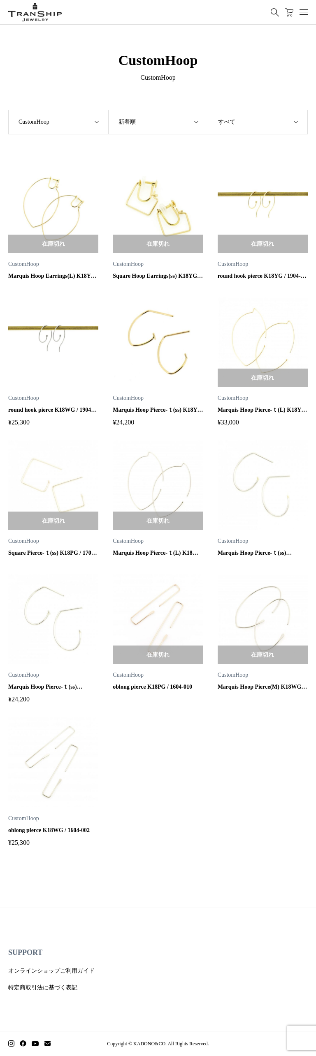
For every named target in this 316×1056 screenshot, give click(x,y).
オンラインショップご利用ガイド (51, 971)
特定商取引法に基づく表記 (42, 988)
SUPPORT (25, 952)
